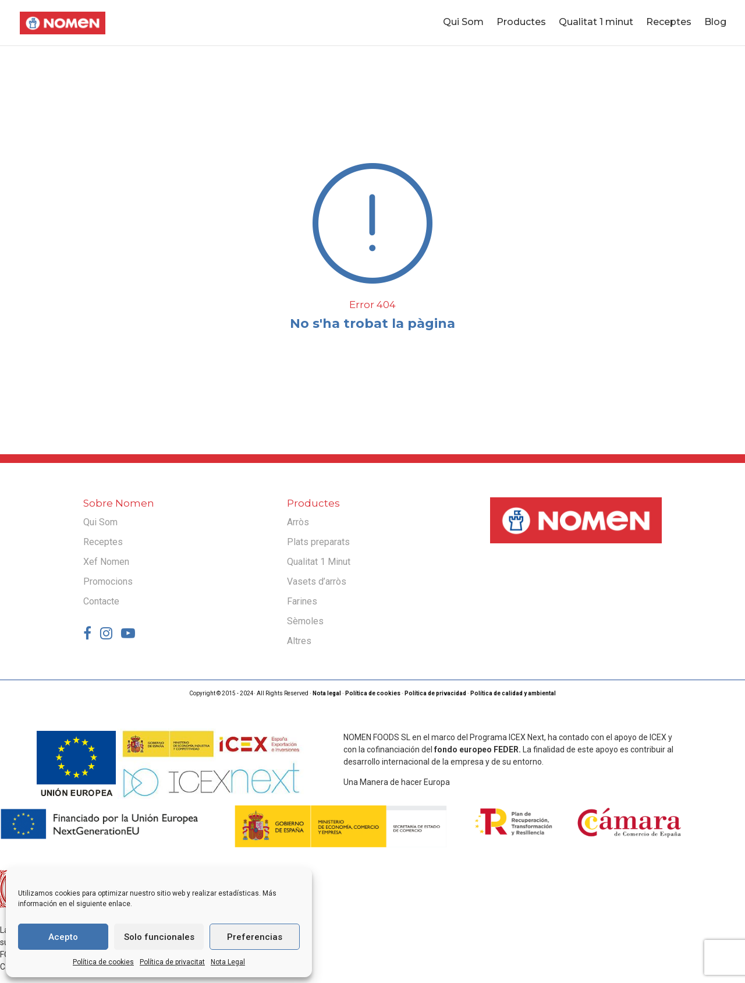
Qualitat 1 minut (596, 24)
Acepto (63, 937)
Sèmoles (305, 621)
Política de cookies (103, 962)
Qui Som (463, 24)
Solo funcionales (159, 937)
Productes (521, 24)
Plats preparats (318, 541)
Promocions (108, 581)
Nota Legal (228, 962)
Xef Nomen (106, 561)
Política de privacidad (435, 693)
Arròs (298, 522)
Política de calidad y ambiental (513, 693)
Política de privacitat (172, 962)
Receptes (668, 24)
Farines (302, 601)
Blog (715, 24)
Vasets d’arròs (316, 581)
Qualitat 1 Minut (318, 561)
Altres (299, 640)
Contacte (101, 601)
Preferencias (254, 937)
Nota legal (327, 693)
